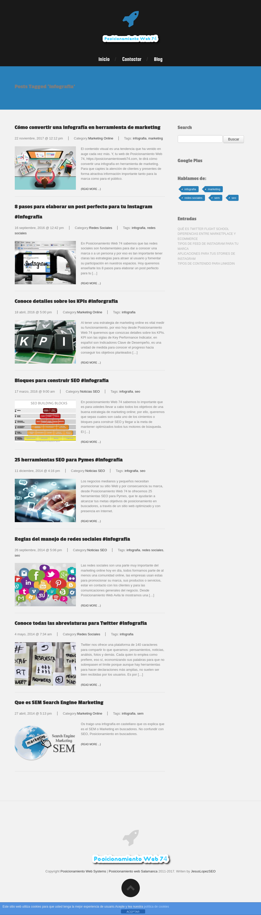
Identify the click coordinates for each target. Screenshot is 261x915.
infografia (139, 138)
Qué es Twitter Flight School (203, 229)
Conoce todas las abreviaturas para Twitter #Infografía (81, 623)
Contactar (131, 59)
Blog (158, 59)
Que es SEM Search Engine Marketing (59, 702)
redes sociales (152, 550)
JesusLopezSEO (203, 871)
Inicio (104, 59)
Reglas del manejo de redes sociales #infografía (72, 539)
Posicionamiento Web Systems (83, 871)
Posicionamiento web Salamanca (133, 871)
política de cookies (156, 906)
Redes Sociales (100, 228)
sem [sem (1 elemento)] (217, 197)
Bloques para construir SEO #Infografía (62, 380)
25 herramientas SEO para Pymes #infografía (69, 460)
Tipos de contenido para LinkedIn (206, 263)
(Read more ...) (91, 189)
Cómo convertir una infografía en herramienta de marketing (87, 127)
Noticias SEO (90, 391)
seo (137, 391)
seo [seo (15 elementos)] (234, 197)
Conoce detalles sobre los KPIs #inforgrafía (66, 301)
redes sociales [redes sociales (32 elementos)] (193, 197)
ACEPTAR (133, 911)
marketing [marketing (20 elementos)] (214, 189)
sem (140, 713)
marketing (155, 138)
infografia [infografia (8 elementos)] (190, 189)
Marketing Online (100, 138)
